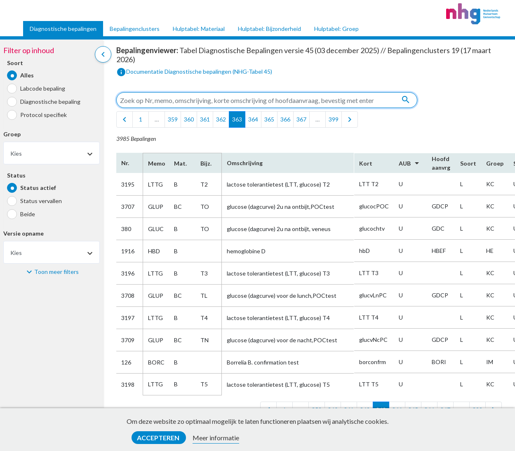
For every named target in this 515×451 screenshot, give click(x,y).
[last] (349, 119)
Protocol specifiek (43, 114)
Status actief (38, 187)
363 (237, 119)
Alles (27, 75)
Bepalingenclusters (135, 28)
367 (301, 119)
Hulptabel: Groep (336, 28)
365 (269, 119)
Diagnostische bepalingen (63, 28)
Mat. (180, 163)
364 (253, 119)
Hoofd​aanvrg (441, 163)
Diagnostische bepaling (50, 101)
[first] (124, 119)
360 (189, 119)
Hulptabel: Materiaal (199, 28)
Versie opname (23, 233)
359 (173, 119)
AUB (410, 163)
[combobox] (51, 153)
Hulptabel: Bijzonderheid (269, 28)
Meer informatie (216, 438)
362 (221, 119)
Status (16, 175)
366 (285, 119)
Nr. (125, 162)
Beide (27, 213)
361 (205, 119)
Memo (156, 163)
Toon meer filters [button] (56, 271)
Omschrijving (245, 162)
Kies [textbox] (16, 153)
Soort (15, 62)
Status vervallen (41, 200)
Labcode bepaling (42, 88)
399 (334, 119)
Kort (365, 163)
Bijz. (206, 163)
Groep (12, 134)
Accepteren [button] (159, 438)
